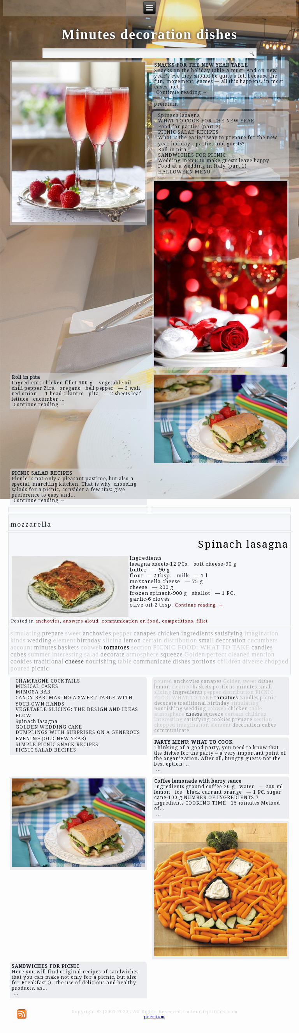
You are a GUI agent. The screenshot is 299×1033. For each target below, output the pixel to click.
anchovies (47, 621)
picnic (40, 668)
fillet (202, 621)
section (141, 647)
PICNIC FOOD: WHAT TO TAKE (201, 647)
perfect (217, 654)
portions (204, 661)
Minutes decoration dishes (149, 34)
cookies (21, 661)
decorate (112, 654)
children (229, 661)
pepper (122, 633)
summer (39, 654)
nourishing (101, 661)
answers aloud (80, 621)
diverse (253, 661)
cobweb (91, 647)
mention (263, 654)
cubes (18, 654)
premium (166, 104)
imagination (261, 633)
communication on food (130, 621)
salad (91, 654)
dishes (182, 661)
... (158, 769)
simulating (26, 633)
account (22, 647)
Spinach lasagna (243, 544)
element (64, 640)
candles (262, 647)
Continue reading (199, 605)
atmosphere (142, 654)
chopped (276, 661)
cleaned (239, 654)
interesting (67, 654)
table (125, 661)
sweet (73, 633)
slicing (112, 640)
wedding (39, 640)
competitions (177, 621)
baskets (68, 647)
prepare (52, 633)
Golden (195, 654)
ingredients (197, 633)
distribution (180, 640)
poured (20, 668)
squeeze (171, 654)
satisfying (229, 633)
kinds (18, 640)
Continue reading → (182, 92)
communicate (152, 661)
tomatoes (117, 647)
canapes (145, 633)
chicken (169, 633)
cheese (74, 661)
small (206, 640)
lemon (132, 640)
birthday (89, 640)
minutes (45, 647)
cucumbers (263, 640)
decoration (231, 640)
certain (152, 640)
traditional (49, 661)
